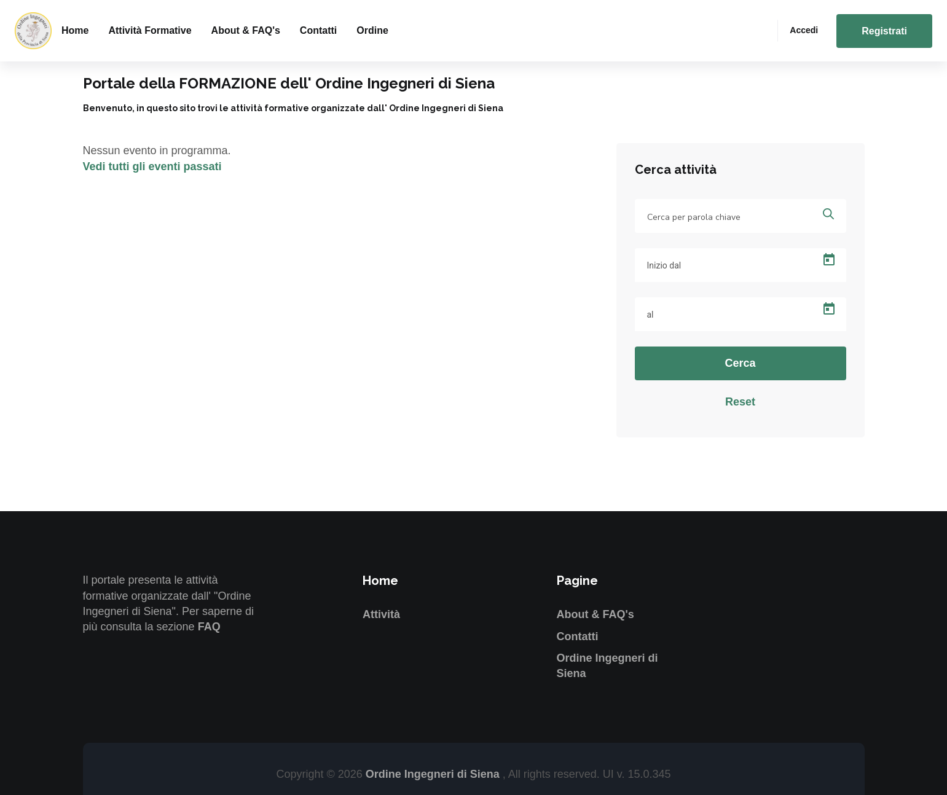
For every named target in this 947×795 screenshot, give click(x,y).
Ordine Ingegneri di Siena (434, 774)
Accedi (804, 30)
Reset (740, 402)
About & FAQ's (245, 30)
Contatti (318, 30)
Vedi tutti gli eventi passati (152, 166)
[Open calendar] (829, 260)
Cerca (740, 363)
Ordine (372, 30)
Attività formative (149, 30)
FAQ (209, 627)
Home (74, 30)
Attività (381, 614)
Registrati (884, 31)
